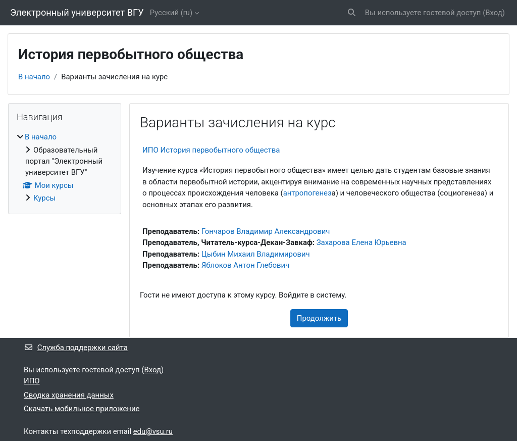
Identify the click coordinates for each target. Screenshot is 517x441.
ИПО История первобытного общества (211, 150)
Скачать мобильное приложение (81, 408)
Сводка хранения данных (69, 395)
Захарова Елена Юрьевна (361, 242)
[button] (351, 12)
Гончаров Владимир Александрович (265, 231)
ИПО (32, 380)
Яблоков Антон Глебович (245, 265)
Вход (493, 12)
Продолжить (319, 318)
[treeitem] (65, 167)
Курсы (44, 198)
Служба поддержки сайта (76, 347)
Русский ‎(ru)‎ (171, 12)
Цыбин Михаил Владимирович (255, 254)
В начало (34, 76)
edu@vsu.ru (153, 431)
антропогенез (307, 193)
